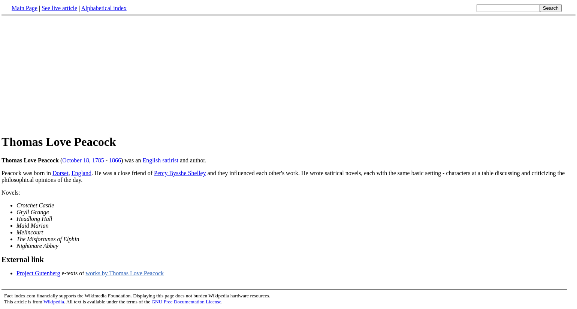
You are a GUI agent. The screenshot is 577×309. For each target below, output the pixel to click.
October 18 (75, 160)
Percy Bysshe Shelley (180, 173)
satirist (170, 160)
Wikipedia (53, 301)
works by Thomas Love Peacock (125, 273)
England (81, 173)
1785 (98, 160)
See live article (59, 8)
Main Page (24, 8)
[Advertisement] (64, 74)
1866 (115, 160)
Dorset (60, 173)
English (151, 160)
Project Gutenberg (38, 273)
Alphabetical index (103, 8)
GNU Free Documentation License (186, 301)
